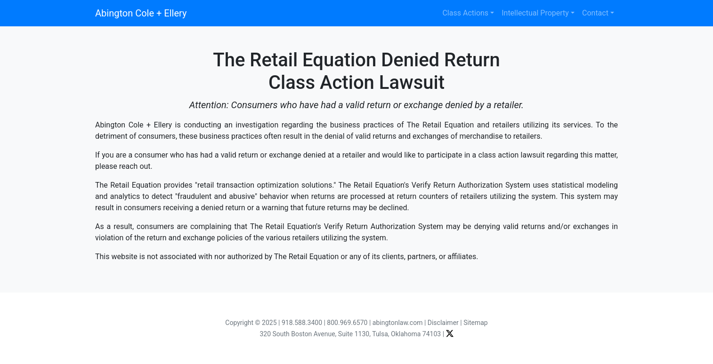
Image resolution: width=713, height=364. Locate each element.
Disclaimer (443, 322)
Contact (595, 12)
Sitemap (475, 322)
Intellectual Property (535, 12)
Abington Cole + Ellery (140, 13)
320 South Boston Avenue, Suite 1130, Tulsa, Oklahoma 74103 (350, 334)
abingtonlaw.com (398, 322)
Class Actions (465, 12)
